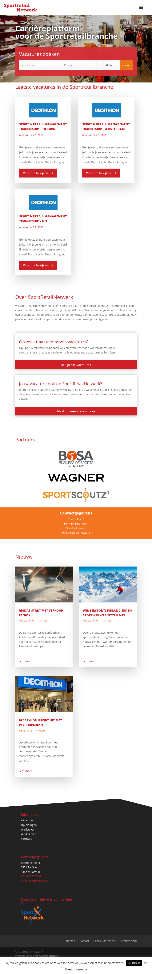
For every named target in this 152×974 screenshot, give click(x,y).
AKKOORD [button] (134, 963)
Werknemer (28, 834)
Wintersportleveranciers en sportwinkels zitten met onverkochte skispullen (107, 615)
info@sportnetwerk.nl (35, 881)
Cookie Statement (104, 941)
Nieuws (42, 621)
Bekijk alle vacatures (76, 364)
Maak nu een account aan (76, 411)
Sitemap (70, 941)
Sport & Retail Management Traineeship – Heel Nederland (43, 221)
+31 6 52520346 (31, 876)
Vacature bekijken (35, 173)
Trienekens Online (45, 956)
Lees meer (25, 661)
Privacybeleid (128, 941)
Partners (26, 838)
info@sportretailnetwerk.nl (76, 532)
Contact (84, 941)
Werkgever (27, 829)
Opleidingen (29, 825)
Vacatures (27, 820)
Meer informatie (76, 969)
